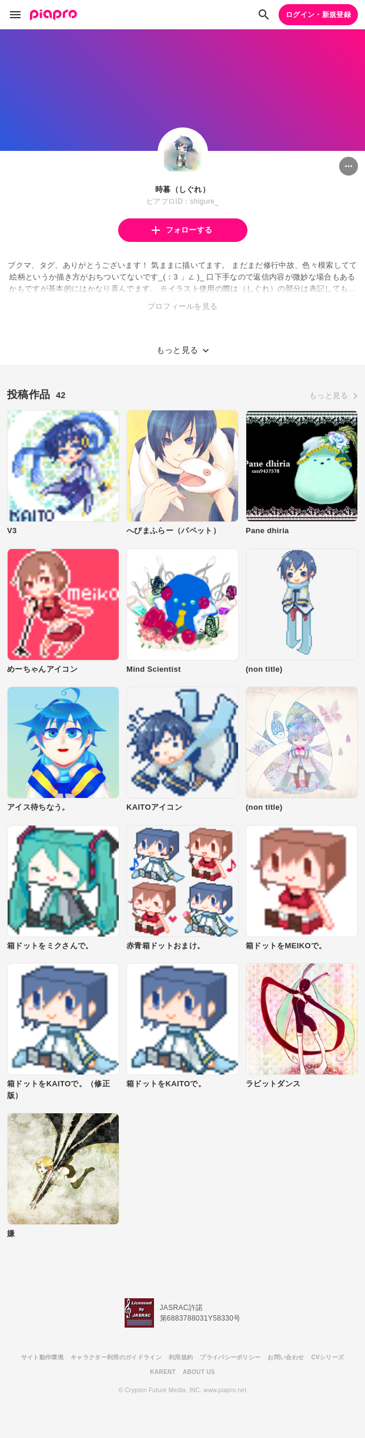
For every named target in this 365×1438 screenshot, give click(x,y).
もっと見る (329, 395)
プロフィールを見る (183, 306)
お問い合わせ (285, 1357)
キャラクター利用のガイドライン (116, 1357)
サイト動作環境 (42, 1357)
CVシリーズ (327, 1357)
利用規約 (181, 1357)
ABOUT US (199, 1372)
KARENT (163, 1372)
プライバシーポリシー (230, 1357)
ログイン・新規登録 (318, 15)
